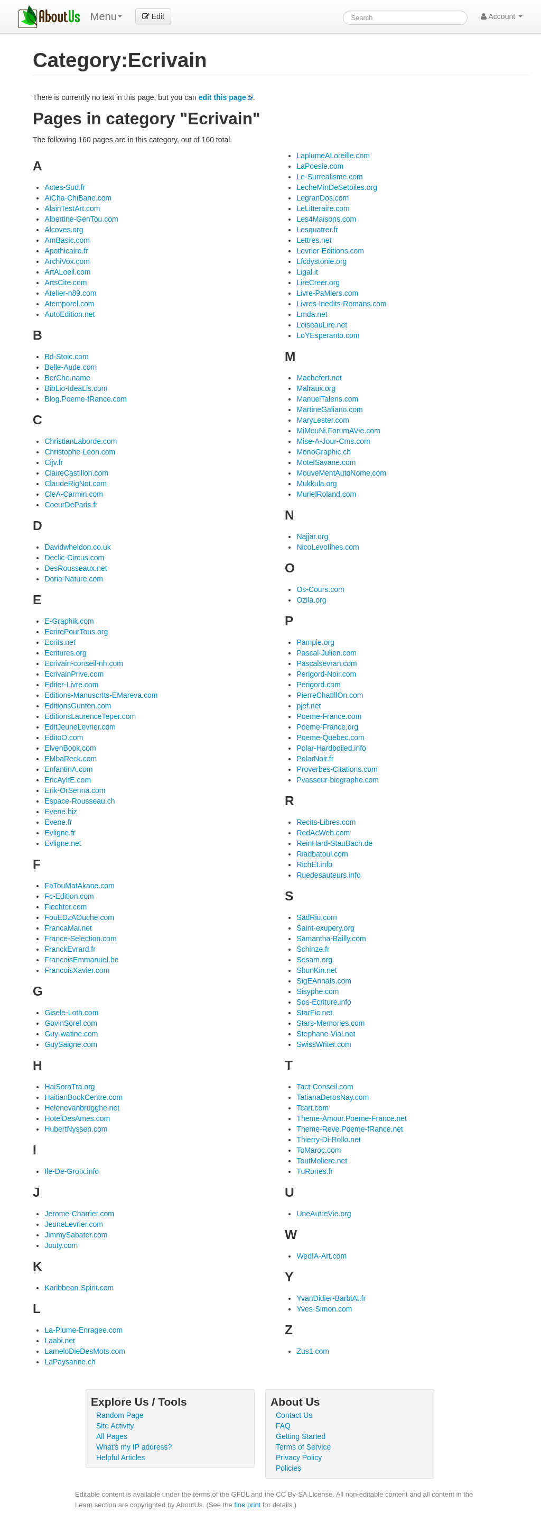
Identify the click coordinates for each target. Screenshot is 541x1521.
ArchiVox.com (67, 261)
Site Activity (115, 1426)
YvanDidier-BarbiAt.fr (331, 1298)
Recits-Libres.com (326, 822)
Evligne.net (62, 843)
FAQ (283, 1426)
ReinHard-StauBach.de (334, 843)
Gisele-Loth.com (71, 1012)
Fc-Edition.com (69, 896)
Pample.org (315, 642)
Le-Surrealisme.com (329, 176)
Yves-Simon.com (324, 1309)
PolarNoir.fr (314, 758)
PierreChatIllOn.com (329, 695)
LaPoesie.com (319, 166)
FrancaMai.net (67, 928)
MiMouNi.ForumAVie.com (338, 430)
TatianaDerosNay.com (332, 1097)
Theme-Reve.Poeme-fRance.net (349, 1129)
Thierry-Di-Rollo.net (328, 1139)
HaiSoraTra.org (69, 1086)
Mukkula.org (316, 483)
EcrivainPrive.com (74, 674)
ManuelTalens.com (327, 399)
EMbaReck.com (70, 758)
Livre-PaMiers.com (327, 293)
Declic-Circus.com (74, 557)
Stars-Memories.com (330, 1023)
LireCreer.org (318, 282)
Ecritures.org (65, 653)
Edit (153, 16)
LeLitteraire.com (322, 208)
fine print (247, 1505)
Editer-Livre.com (71, 684)
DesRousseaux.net (75, 568)
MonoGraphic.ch (323, 452)
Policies (288, 1468)
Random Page (120, 1415)
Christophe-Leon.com (79, 452)
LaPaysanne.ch (70, 1362)
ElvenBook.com (70, 748)
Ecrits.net (59, 642)
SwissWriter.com (323, 1044)
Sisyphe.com (317, 991)
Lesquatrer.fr (317, 229)
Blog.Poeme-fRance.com (85, 399)
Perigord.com (318, 684)
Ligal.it (307, 272)
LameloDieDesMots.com (84, 1351)
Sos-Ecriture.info (323, 1002)
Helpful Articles (120, 1457)
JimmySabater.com (75, 1235)
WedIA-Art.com (321, 1256)
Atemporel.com (69, 303)
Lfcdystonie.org (321, 261)
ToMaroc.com (318, 1150)
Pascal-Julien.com (326, 653)
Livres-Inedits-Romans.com (341, 303)
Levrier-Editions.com (330, 251)
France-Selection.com (80, 938)
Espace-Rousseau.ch (79, 801)
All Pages (111, 1436)
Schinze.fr (312, 949)
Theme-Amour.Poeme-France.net (351, 1118)
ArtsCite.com (65, 282)
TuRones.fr (314, 1171)
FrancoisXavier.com (76, 970)
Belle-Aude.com (70, 367)
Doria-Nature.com (73, 579)
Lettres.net (313, 240)
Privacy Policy (299, 1457)
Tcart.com (312, 1108)
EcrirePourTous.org (76, 631)
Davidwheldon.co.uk (77, 547)
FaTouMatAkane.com (79, 885)
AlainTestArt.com (72, 208)
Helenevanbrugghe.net (81, 1108)
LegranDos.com (322, 198)
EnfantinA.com (68, 769)
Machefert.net (319, 378)
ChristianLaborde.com (80, 441)
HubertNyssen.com (75, 1129)
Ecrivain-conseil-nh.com (83, 663)
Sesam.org (314, 959)
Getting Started (300, 1436)
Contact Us (294, 1415)
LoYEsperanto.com (327, 335)
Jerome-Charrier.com (79, 1213)
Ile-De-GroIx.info (71, 1171)
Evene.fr (58, 822)
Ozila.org (311, 600)
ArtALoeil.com (67, 272)
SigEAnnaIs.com (323, 981)
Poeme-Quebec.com (330, 737)
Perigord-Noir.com (326, 674)
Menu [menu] (106, 16)
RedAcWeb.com (323, 832)
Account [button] (502, 16)
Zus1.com (312, 1351)
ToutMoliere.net (321, 1160)
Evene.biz (60, 811)
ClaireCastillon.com (76, 473)
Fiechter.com (65, 907)
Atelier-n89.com (70, 293)
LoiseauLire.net (321, 325)
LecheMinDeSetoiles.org (336, 187)
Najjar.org (312, 536)
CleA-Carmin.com (73, 494)
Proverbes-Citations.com (336, 769)
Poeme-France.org (327, 727)
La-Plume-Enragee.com (83, 1330)
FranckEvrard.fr (69, 949)
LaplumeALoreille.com (333, 155)
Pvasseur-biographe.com (337, 780)
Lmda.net (311, 314)
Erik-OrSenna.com (74, 790)
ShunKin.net (316, 970)
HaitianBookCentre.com (83, 1097)
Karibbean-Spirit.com (79, 1287)
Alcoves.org (63, 229)
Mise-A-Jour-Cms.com (333, 441)
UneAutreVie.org (323, 1213)
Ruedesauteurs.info (328, 875)
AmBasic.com (67, 240)
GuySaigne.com (70, 1044)
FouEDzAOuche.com (79, 917)
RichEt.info (314, 864)
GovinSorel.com (70, 1023)
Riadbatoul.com (322, 854)
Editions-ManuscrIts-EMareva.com (100, 695)
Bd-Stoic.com (66, 356)
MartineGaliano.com (329, 409)
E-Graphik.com (69, 621)
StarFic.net (314, 1012)
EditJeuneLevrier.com (80, 727)
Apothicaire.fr (66, 251)
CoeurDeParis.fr (70, 504)
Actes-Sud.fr (64, 187)
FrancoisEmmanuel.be (81, 959)
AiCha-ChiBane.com (77, 198)
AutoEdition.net (69, 314)
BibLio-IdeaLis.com (75, 388)
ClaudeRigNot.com (75, 483)
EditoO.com (63, 737)
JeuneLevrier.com (73, 1224)
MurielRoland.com (326, 494)
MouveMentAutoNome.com (341, 473)
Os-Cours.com (320, 589)
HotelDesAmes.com (77, 1118)
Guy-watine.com (71, 1034)
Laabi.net (59, 1340)
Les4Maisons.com (326, 219)
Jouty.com (61, 1245)
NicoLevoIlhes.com (327, 547)
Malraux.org (315, 388)
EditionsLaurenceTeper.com (90, 716)
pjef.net (308, 706)
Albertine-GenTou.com (81, 219)
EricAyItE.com (67, 780)
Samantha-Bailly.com (331, 938)
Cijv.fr (53, 462)
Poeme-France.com (328, 716)
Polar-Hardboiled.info (331, 748)
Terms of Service (303, 1447)
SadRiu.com (316, 917)
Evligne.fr (59, 832)
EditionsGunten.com (77, 706)
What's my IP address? (134, 1447)
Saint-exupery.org (325, 928)
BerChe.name (67, 378)
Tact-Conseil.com (324, 1086)
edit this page (222, 97)
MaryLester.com (322, 420)
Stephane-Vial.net (325, 1034)
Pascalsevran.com (326, 663)
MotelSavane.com (326, 462)
